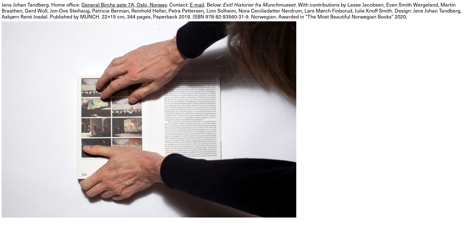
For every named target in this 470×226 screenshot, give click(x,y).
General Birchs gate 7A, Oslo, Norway (124, 4)
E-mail (197, 4)
